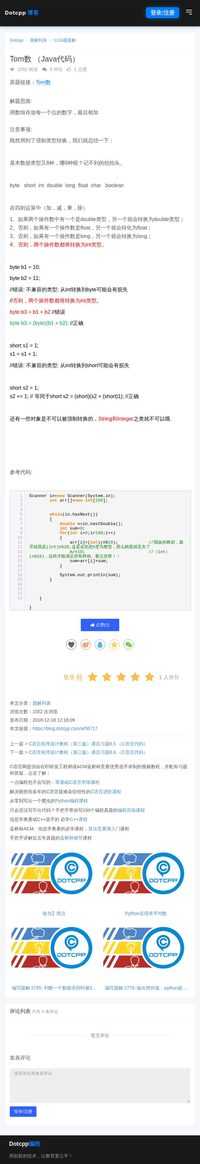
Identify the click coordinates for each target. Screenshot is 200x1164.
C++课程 (78, 819)
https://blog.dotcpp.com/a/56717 (65, 728)
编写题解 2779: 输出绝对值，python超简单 (146, 988)
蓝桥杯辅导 (71, 837)
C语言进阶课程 (106, 791)
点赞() (100, 624)
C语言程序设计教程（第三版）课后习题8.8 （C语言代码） (88, 752)
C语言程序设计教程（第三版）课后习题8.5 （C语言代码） (88, 743)
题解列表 (38, 40)
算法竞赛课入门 (104, 828)
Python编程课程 (71, 800)
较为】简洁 (54, 913)
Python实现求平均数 (146, 913)
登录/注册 (162, 12)
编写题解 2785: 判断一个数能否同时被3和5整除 (54, 988)
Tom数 (43, 82)
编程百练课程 (131, 810)
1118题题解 (65, 40)
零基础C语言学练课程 (77, 782)
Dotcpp (22, 12)
